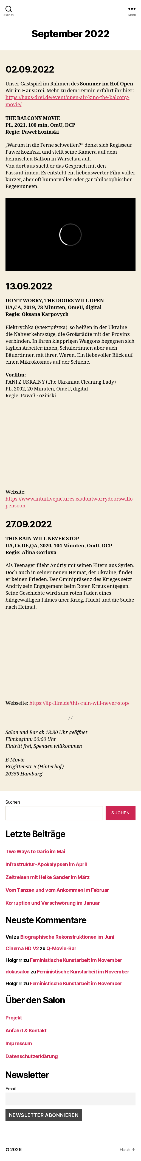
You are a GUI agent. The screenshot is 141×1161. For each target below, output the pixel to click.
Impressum (18, 1043)
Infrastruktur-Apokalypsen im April (46, 864)
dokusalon (17, 972)
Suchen (12, 802)
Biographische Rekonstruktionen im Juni (67, 937)
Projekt (13, 1018)
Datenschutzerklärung (31, 1056)
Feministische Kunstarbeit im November (76, 960)
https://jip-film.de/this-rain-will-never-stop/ (79, 703)
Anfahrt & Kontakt (25, 1030)
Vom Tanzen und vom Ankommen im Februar (57, 890)
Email (10, 1088)
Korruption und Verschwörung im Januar (52, 903)
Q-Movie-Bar (61, 948)
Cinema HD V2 (22, 948)
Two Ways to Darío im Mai (35, 851)
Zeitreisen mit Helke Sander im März (47, 877)
